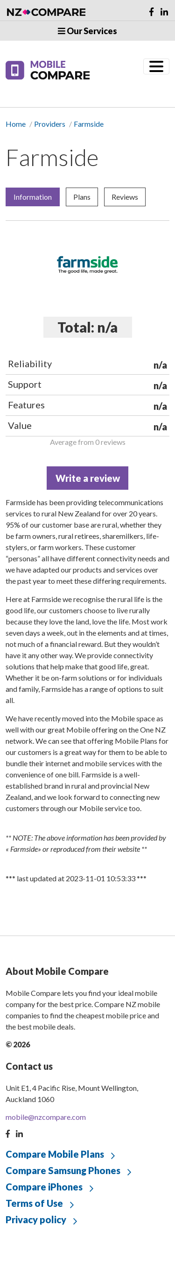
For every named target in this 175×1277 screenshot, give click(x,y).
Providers (49, 123)
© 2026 (18, 1044)
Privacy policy (36, 1219)
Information (33, 196)
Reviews (125, 196)
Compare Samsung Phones (63, 1170)
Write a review (88, 478)
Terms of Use (34, 1203)
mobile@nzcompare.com (46, 1116)
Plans (82, 196)
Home (16, 123)
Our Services (87, 31)
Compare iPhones (44, 1186)
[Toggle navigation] (156, 66)
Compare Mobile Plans (55, 1154)
